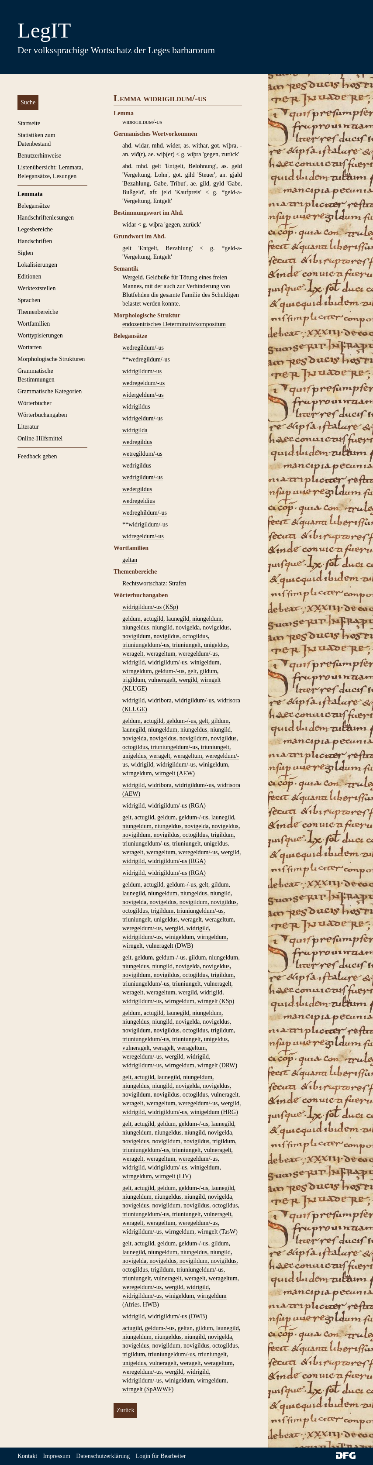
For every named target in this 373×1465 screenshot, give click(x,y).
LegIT (44, 30)
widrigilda (135, 430)
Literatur (28, 426)
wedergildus (137, 489)
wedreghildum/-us (144, 512)
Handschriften (34, 241)
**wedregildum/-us (146, 359)
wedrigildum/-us (142, 477)
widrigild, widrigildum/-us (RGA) (164, 805)
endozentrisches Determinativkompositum (174, 324)
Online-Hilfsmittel (39, 438)
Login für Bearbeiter (161, 1456)
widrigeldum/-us (142, 418)
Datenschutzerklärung (103, 1456)
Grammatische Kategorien (49, 391)
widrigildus (136, 406)
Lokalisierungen (37, 264)
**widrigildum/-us (145, 524)
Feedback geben (37, 456)
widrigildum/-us (142, 371)
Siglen (25, 253)
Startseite (28, 123)
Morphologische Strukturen (51, 359)
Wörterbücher (34, 403)
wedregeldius (138, 501)
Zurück (125, 1410)
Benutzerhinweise (39, 155)
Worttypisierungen (40, 335)
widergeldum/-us (143, 395)
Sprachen (28, 300)
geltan (129, 560)
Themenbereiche (37, 312)
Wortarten (29, 347)
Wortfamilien (33, 323)
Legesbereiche (35, 229)
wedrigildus (136, 465)
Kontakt (27, 1456)
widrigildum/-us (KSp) (150, 607)
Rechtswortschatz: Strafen (154, 583)
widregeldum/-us (143, 536)
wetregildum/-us (142, 454)
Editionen (29, 276)
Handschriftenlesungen (45, 217)
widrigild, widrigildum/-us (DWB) (164, 1316)
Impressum (56, 1456)
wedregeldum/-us (143, 383)
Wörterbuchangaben (42, 415)
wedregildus (137, 442)
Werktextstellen (36, 288)
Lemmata (30, 194)
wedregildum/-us (143, 347)
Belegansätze (33, 206)
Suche (28, 102)
